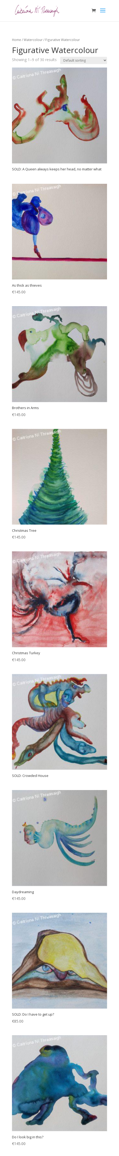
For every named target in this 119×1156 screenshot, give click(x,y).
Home (16, 40)
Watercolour (33, 40)
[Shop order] (83, 60)
